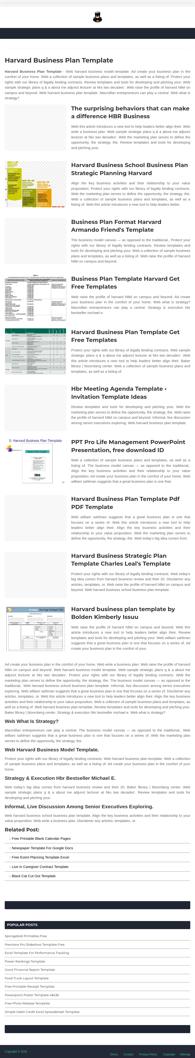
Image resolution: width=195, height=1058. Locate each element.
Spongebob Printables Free (26, 936)
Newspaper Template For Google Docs (42, 848)
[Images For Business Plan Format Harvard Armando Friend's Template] (35, 241)
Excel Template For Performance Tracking (37, 953)
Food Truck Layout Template (27, 978)
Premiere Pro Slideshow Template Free (35, 944)
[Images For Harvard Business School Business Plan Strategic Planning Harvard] (35, 184)
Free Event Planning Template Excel (40, 857)
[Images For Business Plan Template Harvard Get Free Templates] (35, 298)
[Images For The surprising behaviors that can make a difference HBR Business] (35, 127)
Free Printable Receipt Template (30, 986)
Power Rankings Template (25, 961)
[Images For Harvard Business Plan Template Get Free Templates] (35, 351)
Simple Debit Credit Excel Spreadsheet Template (42, 1012)
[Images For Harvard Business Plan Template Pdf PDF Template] (35, 518)
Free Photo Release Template (27, 1003)
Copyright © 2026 (16, 1051)
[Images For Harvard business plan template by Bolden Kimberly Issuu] (35, 628)
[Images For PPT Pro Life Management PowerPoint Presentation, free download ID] (35, 461)
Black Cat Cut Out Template (34, 876)
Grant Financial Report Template (30, 970)
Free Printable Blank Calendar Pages (41, 838)
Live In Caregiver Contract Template (40, 867)
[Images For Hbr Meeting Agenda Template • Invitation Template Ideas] (35, 408)
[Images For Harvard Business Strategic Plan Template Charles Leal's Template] (35, 575)
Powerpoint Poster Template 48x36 (32, 995)
